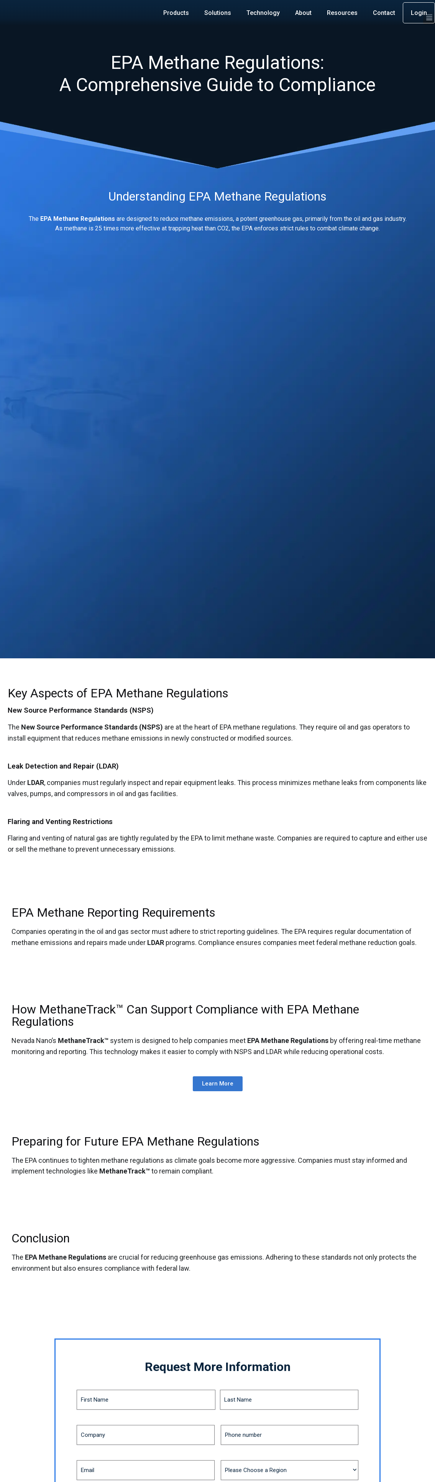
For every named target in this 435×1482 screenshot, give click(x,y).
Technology (263, 12)
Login (419, 12)
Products (176, 12)
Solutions (217, 12)
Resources (342, 12)
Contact (384, 12)
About (303, 12)
